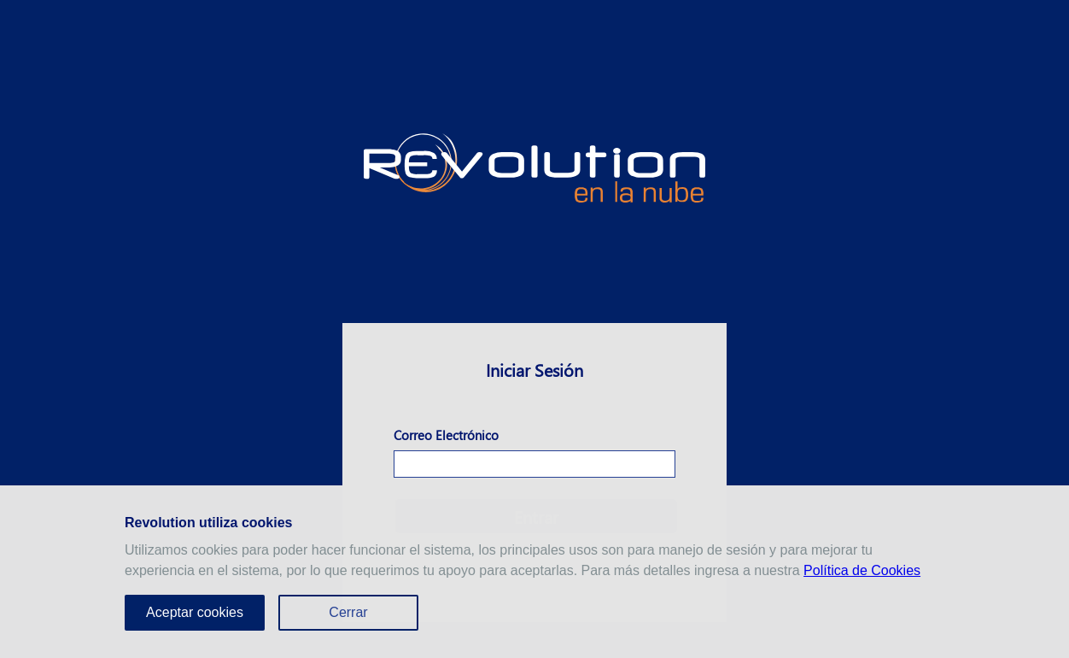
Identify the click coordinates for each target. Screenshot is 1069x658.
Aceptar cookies (194, 612)
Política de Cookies (861, 570)
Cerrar (348, 612)
